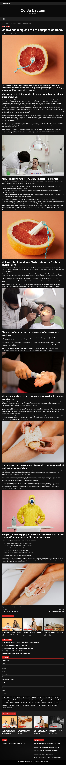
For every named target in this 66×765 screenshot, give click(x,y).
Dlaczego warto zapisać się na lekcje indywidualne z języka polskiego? (12, 624)
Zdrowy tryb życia (18, 606)
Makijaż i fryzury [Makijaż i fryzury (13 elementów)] (6, 700)
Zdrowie (7, 26)
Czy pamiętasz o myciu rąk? (48, 610)
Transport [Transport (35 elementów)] (18, 705)
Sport (3, 682)
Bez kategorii (5, 660)
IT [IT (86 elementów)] (43, 697)
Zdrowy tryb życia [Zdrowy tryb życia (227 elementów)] (7, 707)
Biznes (25, 629)
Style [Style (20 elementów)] (57, 702)
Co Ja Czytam (33, 10)
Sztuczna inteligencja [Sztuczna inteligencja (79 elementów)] (8, 705)
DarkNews (38, 761)
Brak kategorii (5, 666)
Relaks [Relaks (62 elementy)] (60, 700)
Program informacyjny (8, 679)
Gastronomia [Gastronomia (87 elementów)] (26, 697)
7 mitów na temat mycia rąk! (17, 610)
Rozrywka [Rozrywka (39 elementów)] (5, 702)
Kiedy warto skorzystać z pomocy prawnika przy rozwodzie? (33, 624)
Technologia (5, 687)
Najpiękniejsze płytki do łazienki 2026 (12, 651)
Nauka (3, 26)
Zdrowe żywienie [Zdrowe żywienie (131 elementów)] (52, 705)
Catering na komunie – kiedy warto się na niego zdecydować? (54, 624)
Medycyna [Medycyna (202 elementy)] (16, 700)
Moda (3, 671)
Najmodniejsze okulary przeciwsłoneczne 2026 (14, 645)
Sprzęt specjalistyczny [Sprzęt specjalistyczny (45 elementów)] (48, 702)
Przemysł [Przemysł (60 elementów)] (53, 700)
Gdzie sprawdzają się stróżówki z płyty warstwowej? (16, 653)
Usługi (12, 606)
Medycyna (8, 606)
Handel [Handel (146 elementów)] (34, 697)
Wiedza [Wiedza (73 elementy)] (44, 705)
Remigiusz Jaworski (6, 33)
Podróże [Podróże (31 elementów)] (34, 700)
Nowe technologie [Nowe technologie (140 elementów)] (25, 700)
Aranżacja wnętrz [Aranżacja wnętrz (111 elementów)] (7, 697)
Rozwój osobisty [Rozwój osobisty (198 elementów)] (25, 702)
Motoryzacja (5, 674)
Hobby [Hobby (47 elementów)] (39, 697)
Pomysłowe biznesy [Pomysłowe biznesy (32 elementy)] (44, 700)
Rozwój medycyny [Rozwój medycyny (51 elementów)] (14, 702)
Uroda (3, 690)
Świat (8, 629)
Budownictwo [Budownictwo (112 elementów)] (17, 697)
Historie (4, 668)
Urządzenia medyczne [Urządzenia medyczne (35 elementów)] (29, 705)
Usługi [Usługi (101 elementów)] (38, 705)
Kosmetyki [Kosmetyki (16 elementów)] (49, 697)
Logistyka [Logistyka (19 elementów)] (56, 697)
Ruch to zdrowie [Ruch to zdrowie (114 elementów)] (36, 702)
